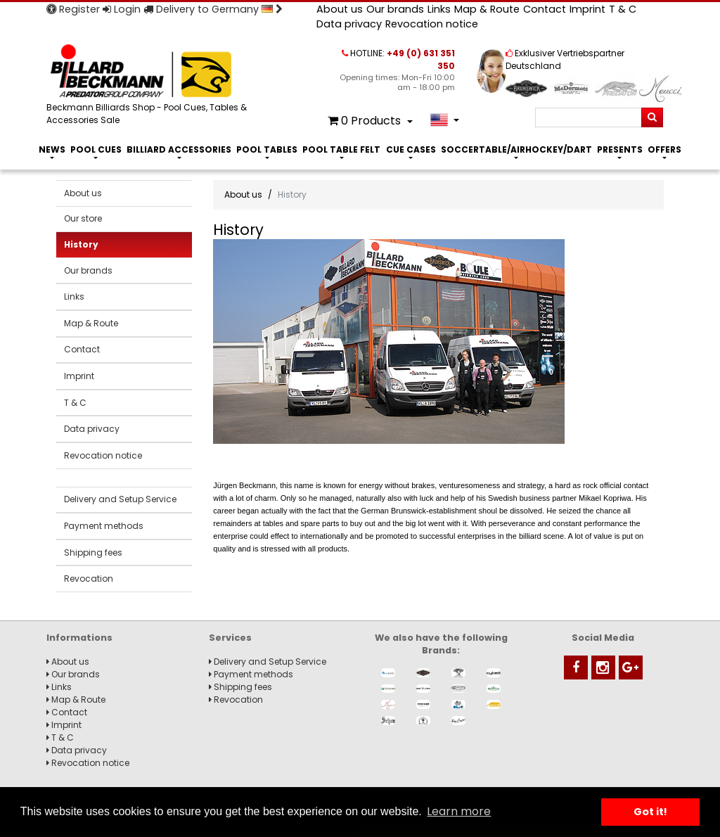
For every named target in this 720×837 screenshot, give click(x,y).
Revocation (88, 578)
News (52, 149)
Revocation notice (431, 24)
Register (73, 9)
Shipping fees (93, 552)
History (81, 244)
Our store (83, 218)
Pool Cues (96, 149)
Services (230, 638)
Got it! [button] (650, 812)
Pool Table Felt (341, 149)
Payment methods (103, 526)
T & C (622, 9)
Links (439, 9)
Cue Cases (411, 149)
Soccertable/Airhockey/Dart (516, 149)
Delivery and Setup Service (120, 499)
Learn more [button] (459, 811)
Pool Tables (266, 149)
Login (122, 9)
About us (339, 9)
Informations (79, 638)
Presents (620, 149)
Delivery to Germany (213, 9)
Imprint (587, 9)
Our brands (395, 9)
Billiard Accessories (179, 149)
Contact (544, 9)
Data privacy (349, 24)
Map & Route (487, 9)
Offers (664, 149)
